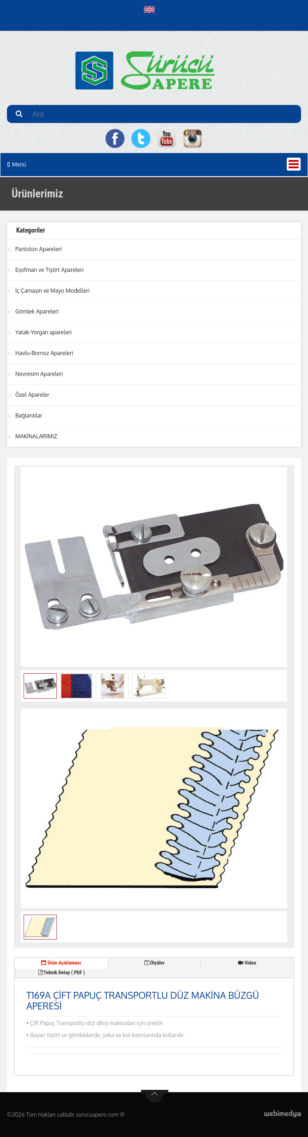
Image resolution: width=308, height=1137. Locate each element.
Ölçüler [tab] (154, 963)
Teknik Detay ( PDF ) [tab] (61, 973)
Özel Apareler (32, 394)
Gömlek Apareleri (37, 311)
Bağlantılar (28, 415)
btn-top (154, 1096)
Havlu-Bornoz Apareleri (44, 353)
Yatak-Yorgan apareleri (43, 332)
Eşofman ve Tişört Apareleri (49, 269)
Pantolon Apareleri (38, 249)
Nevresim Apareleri (39, 373)
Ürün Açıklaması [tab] (61, 963)
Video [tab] (247, 963)
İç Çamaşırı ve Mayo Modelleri (52, 290)
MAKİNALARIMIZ (36, 436)
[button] (151, 9)
